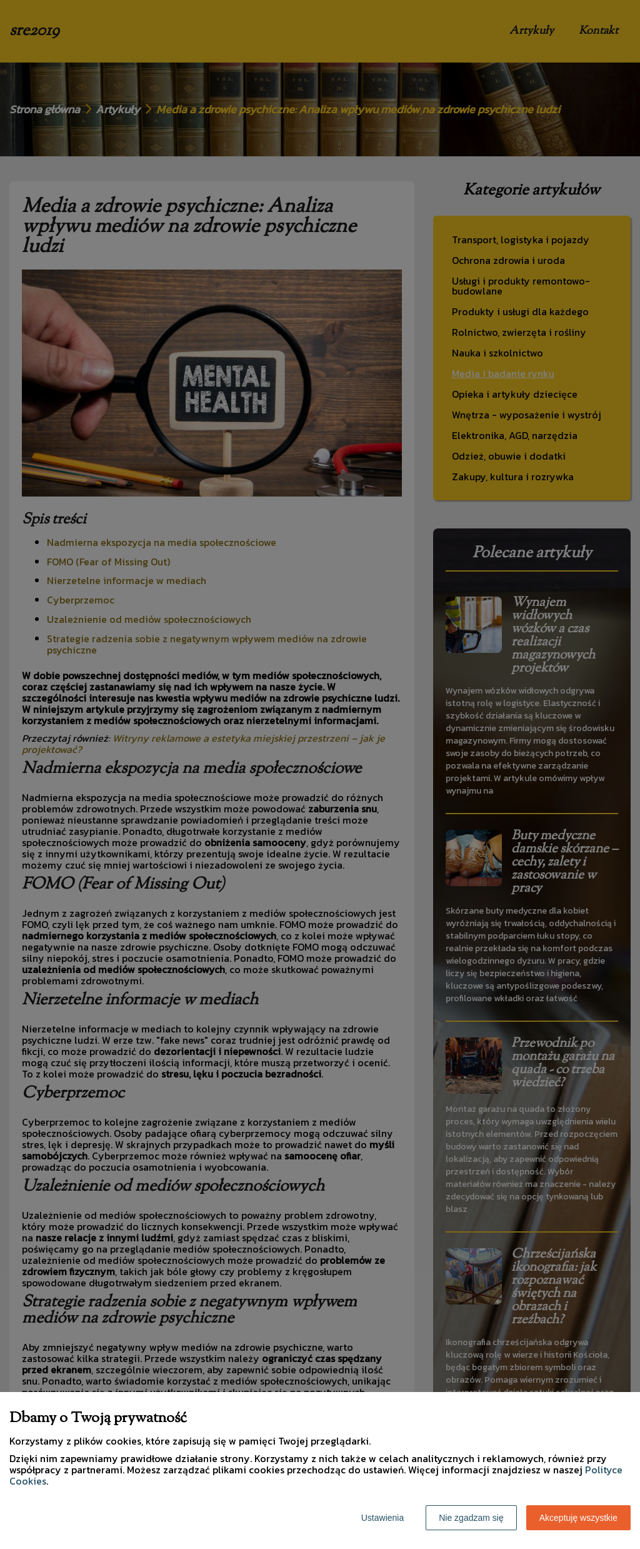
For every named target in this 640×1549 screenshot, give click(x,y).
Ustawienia (382, 1518)
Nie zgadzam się (471, 1518)
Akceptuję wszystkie (578, 1518)
